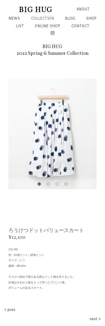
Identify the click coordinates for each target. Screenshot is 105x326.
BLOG (70, 18)
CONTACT (80, 25)
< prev (9, 309)
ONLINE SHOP (47, 25)
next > (95, 319)
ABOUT (83, 9)
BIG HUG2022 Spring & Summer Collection (52, 50)
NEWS (14, 18)
